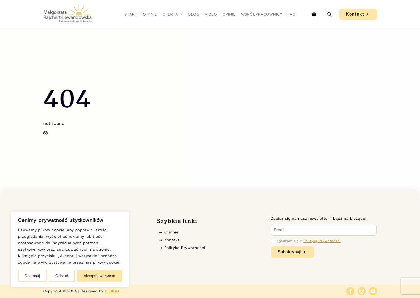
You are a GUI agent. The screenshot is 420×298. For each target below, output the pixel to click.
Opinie (229, 14)
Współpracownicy (261, 14)
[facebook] (350, 291)
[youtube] (373, 291)
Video (211, 14)
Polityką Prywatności (322, 241)
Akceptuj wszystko (99, 275)
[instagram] (362, 291)
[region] (70, 249)
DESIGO (112, 291)
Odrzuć (61, 275)
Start (131, 14)
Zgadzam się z (309, 241)
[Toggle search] (330, 14)
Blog (193, 14)
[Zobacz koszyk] (314, 14)
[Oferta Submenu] (182, 14)
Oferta (170, 14)
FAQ (292, 14)
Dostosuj (32, 275)
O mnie (150, 14)
